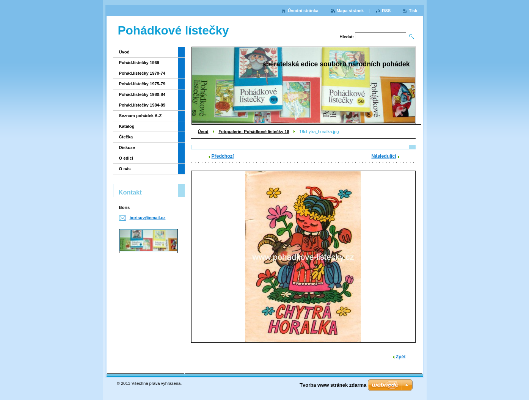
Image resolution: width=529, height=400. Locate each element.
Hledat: (346, 37)
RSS (386, 10)
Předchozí (223, 156)
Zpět (401, 356)
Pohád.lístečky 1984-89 (142, 105)
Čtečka (126, 137)
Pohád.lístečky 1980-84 (142, 94)
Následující (384, 156)
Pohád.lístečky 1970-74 (142, 73)
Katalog (127, 126)
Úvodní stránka (303, 10)
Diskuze (127, 147)
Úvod (203, 131)
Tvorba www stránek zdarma (333, 385)
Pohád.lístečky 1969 (139, 62)
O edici (126, 158)
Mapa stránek (350, 10)
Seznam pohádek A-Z (140, 115)
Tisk (413, 10)
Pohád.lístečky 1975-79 (142, 84)
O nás (125, 168)
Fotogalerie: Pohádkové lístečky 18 (253, 131)
